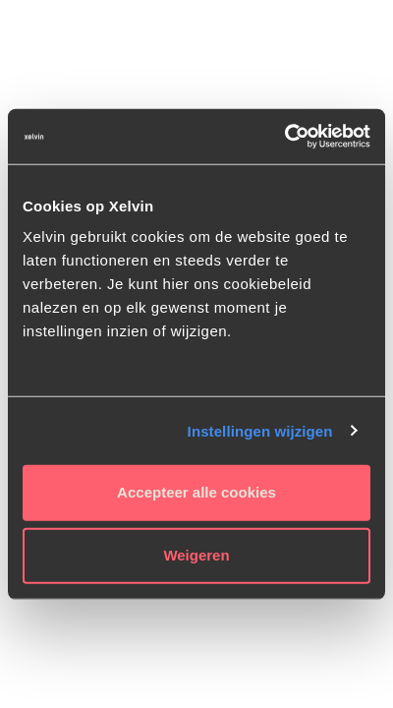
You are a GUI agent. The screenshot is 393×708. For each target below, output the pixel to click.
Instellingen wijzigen (260, 430)
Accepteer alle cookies (196, 492)
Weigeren (196, 555)
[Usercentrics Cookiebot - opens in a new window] (284, 136)
